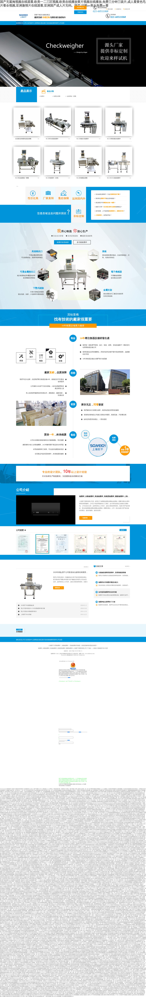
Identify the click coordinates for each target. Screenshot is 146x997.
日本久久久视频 (136, 909)
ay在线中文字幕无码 (124, 969)
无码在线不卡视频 (27, 923)
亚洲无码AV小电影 (135, 791)
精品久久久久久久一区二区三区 (102, 793)
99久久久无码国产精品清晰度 (105, 853)
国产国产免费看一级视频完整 (96, 969)
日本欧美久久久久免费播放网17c (101, 940)
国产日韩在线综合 (20, 796)
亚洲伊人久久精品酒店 (132, 981)
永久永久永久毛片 (20, 941)
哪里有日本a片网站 (112, 931)
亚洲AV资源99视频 (29, 845)
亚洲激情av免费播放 (5, 888)
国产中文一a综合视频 (124, 916)
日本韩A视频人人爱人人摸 (47, 923)
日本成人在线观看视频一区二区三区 (101, 979)
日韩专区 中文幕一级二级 (64, 972)
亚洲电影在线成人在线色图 (113, 826)
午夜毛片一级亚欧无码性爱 (100, 836)
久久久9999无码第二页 (41, 919)
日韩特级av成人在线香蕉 (125, 885)
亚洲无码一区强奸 (126, 906)
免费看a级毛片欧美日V (42, 877)
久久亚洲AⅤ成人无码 (41, 909)
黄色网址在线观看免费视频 (20, 952)
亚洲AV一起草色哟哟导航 (10, 864)
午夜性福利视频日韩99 (25, 962)
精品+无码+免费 (30, 983)
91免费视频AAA (29, 888)
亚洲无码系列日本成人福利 (67, 870)
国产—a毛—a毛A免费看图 (88, 815)
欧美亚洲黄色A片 (76, 845)
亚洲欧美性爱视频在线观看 (88, 896)
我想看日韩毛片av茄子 (38, 884)
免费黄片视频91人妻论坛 (9, 796)
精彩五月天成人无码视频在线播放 (46, 934)
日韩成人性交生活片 (78, 906)
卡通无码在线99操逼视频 (13, 930)
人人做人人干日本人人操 (53, 826)
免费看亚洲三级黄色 (22, 800)
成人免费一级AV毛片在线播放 (61, 808)
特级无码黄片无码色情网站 (99, 864)
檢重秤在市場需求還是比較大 (108, 582)
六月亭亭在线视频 (40, 828)
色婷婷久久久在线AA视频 (67, 881)
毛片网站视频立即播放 (94, 789)
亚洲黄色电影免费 (13, 933)
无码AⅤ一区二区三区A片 (14, 803)
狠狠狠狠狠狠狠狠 (132, 790)
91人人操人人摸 (31, 843)
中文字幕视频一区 (101, 943)
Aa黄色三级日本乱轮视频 (48, 958)
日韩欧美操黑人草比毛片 (52, 853)
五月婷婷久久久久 (36, 814)
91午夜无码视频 (12, 793)
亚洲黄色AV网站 (31, 946)
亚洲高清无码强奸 (30, 891)
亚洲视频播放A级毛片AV (102, 898)
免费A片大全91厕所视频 (23, 821)
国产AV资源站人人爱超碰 (121, 857)
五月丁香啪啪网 (22, 947)
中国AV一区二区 (86, 926)
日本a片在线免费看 (113, 807)
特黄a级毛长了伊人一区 (84, 983)
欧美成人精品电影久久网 (83, 894)
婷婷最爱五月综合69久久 (39, 854)
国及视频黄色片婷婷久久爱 (136, 818)
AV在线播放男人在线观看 (73, 829)
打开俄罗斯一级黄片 (41, 981)
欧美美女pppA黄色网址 (40, 847)
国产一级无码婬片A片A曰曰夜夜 (78, 941)
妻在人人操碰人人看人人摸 (110, 894)
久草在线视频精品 (78, 821)
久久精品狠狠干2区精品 (27, 961)
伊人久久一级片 (77, 986)
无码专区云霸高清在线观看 (80, 807)
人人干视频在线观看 (95, 797)
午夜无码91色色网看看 (101, 927)
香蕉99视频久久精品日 (89, 923)
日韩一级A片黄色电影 (80, 947)
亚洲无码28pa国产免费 (126, 905)
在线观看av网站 (117, 968)
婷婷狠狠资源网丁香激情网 (106, 968)
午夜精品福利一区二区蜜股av (91, 821)
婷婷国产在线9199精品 (79, 805)
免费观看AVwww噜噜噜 (11, 866)
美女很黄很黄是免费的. (9, 873)
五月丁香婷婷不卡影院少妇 (26, 794)
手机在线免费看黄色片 (70, 791)
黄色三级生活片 (131, 913)
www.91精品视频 (62, 847)
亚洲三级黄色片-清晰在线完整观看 (19, 924)
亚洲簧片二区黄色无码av (48, 797)
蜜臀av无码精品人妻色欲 (45, 835)
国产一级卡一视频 (93, 915)
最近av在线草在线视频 (68, 985)
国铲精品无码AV (62, 974)
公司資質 (61, 23)
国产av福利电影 (111, 836)
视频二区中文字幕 (134, 894)
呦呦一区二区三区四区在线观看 (106, 910)
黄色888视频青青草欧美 (122, 815)
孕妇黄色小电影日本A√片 (67, 947)
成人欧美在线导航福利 (109, 976)
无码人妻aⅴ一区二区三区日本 (97, 800)
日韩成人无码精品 (93, 811)
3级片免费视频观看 (56, 861)
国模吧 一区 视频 (16, 926)
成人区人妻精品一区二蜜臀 (110, 867)
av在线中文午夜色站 (7, 899)
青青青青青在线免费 (15, 824)
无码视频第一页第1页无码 (18, 981)
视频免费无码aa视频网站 (112, 847)
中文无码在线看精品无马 (109, 804)
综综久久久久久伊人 (31, 981)
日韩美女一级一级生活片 (116, 940)
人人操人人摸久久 (126, 831)
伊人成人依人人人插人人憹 (57, 993)
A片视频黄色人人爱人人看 (61, 839)
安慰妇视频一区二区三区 (14, 895)
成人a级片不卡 (134, 926)
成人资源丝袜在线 (17, 913)
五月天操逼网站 (123, 850)
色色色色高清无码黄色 (114, 838)
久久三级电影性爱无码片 (87, 916)
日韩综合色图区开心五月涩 (23, 985)
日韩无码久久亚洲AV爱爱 (8, 943)
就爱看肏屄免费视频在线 (19, 891)
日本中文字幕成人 (67, 986)
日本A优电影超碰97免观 (9, 871)
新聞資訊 (38, 23)
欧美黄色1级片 (37, 959)
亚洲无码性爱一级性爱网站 (66, 873)
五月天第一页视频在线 (73, 819)
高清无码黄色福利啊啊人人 (126, 833)
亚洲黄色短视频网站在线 (101, 839)
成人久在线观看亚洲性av (130, 814)
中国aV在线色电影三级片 (123, 894)
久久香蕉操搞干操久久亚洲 (41, 913)
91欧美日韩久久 (112, 817)
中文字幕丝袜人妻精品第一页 (81, 811)
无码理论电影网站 (35, 849)
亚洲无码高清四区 (15, 994)
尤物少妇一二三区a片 (55, 947)
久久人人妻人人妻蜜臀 (30, 903)
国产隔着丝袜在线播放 (74, 896)
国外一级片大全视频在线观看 (114, 873)
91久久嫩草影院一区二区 (134, 850)
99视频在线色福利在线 (139, 808)
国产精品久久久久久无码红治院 (129, 948)
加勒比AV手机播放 (63, 931)
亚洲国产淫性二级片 (41, 910)
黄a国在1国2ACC (44, 810)
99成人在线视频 (49, 884)
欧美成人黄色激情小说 (50, 817)
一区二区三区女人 (38, 917)
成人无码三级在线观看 (136, 978)
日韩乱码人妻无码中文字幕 (65, 990)
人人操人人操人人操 (66, 846)
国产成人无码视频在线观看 (123, 978)
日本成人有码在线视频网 (85, 974)
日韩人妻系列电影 (19, 927)
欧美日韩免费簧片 (95, 950)
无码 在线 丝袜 (112, 926)
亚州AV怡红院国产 (38, 926)
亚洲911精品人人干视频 (91, 825)
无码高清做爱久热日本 (57, 948)
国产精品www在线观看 (116, 870)
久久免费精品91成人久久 (119, 959)
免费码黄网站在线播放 (93, 954)
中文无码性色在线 (59, 958)
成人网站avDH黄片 (73, 975)
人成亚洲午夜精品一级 (52, 910)
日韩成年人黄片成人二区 (54, 957)
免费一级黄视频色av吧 (128, 898)
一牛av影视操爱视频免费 (136, 923)
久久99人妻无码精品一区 (32, 875)
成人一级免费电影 (88, 985)
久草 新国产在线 (114, 808)
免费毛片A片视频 (24, 994)
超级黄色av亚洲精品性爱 (36, 898)
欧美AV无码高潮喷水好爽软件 (111, 933)
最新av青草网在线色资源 (116, 971)
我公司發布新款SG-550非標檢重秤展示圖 (33, 608)
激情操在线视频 (98, 938)
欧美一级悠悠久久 (124, 892)
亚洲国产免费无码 (122, 964)
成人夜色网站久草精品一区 (22, 873)
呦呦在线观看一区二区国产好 (63, 930)
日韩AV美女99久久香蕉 (17, 791)
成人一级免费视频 (87, 922)
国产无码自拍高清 (47, 867)
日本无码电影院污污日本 (50, 917)
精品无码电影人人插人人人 (23, 979)
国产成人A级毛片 (47, 885)
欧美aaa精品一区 (103, 941)
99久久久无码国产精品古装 (65, 812)
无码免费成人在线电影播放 (99, 922)
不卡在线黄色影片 (38, 961)
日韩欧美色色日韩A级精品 (127, 875)
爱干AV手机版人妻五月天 (6, 912)
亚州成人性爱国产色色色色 (57, 791)
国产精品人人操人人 (130, 887)
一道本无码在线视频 (77, 936)
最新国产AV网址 (39, 807)
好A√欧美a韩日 (6, 791)
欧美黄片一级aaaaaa (39, 804)
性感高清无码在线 (69, 882)
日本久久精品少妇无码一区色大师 (34, 992)
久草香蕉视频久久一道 (92, 968)
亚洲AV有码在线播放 (83, 884)
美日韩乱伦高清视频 (122, 843)
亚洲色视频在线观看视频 (51, 990)
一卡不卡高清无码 (95, 877)
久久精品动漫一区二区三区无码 (22, 833)
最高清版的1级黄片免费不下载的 (8, 920)
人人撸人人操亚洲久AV (87, 931)
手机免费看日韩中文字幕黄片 (82, 978)
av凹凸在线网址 (41, 840)
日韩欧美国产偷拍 (11, 885)
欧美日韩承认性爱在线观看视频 (78, 808)
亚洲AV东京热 (70, 836)
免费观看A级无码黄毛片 (61, 954)
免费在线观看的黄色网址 (134, 811)
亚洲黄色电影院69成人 (113, 957)
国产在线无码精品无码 (15, 822)
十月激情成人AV (90, 871)
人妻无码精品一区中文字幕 (103, 870)
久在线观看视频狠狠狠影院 (113, 812)
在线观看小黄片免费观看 (24, 866)
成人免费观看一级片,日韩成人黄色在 (122, 965)
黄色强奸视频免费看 (101, 947)
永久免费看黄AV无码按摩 (31, 938)
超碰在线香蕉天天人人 (41, 946)
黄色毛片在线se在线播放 (107, 822)
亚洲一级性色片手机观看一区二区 (30, 955)
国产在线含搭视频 (101, 843)
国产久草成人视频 (117, 853)
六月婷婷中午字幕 (51, 981)
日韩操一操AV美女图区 (15, 835)
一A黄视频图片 (140, 936)
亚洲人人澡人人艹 (11, 861)
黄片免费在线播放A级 (28, 913)
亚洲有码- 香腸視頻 (107, 990)
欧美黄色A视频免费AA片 (137, 947)
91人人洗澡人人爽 (103, 794)
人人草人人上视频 (90, 833)
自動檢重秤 (65, 645)
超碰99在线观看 (32, 852)
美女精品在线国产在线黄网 (102, 906)
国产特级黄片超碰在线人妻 (135, 931)
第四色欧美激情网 (140, 919)
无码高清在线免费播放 (128, 929)
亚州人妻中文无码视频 (15, 972)
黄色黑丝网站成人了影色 (114, 801)
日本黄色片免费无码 (102, 948)
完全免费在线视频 (48, 994)
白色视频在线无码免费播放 (136, 880)
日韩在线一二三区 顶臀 (112, 856)
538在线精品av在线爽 (82, 917)
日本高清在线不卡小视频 (106, 831)
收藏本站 (118, 9)
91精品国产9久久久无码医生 (26, 917)
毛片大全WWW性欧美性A (48, 798)
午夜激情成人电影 (126, 801)
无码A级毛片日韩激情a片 (136, 954)
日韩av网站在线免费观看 (42, 891)
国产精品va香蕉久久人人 (103, 905)
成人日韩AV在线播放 (46, 937)
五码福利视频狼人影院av (129, 930)
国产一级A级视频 (88, 804)
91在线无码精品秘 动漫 (26, 824)
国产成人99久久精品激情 (21, 863)
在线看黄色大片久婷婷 (118, 990)
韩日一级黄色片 (52, 913)
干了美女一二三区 (46, 863)
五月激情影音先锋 (99, 874)
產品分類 (50, 91)
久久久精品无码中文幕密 (133, 860)
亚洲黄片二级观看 (75, 843)
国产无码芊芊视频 (81, 968)
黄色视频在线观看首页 (128, 793)
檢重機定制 (80, 7)
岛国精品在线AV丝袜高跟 (38, 940)
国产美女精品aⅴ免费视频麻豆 (51, 868)
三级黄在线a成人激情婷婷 (62, 940)
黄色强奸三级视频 (8, 908)
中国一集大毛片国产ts (100, 812)
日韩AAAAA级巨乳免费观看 (17, 894)
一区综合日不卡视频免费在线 (15, 948)
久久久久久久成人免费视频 (9, 800)
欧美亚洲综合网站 (98, 920)
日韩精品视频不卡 (118, 877)
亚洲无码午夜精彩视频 (18, 937)
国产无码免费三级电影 (63, 880)
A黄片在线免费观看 (57, 835)
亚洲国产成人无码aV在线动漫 (41, 888)
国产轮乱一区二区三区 (125, 888)
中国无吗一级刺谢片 (109, 814)
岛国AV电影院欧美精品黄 (78, 860)
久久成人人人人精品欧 (48, 839)
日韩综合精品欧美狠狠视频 (51, 866)
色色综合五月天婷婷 (98, 846)
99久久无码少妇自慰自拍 (47, 982)
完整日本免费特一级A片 (75, 931)
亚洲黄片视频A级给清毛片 (37, 866)
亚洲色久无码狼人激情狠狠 (87, 972)
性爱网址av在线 (91, 992)
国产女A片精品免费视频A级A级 (64, 804)
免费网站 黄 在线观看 (137, 831)
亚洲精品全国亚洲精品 (44, 870)
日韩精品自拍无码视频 (26, 896)
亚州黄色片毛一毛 (62, 899)
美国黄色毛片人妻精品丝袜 (38, 833)
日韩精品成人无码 (30, 853)
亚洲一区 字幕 (43, 864)
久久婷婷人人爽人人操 (114, 794)
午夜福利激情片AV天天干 (96, 894)
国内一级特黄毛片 (61, 917)
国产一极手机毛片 (11, 849)
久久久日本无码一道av (49, 926)
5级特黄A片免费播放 (37, 896)
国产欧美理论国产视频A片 (95, 881)
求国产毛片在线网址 (51, 968)
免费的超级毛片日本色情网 (137, 988)
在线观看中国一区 (18, 931)
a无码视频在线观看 (125, 812)
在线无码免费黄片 (27, 810)
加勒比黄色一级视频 (101, 850)
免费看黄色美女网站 (22, 957)
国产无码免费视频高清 (74, 920)
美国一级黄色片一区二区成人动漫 (53, 874)
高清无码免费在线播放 (41, 936)
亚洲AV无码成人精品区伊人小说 (81, 800)
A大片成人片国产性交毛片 (77, 866)
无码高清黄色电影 (74, 964)
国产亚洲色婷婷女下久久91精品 (86, 993)
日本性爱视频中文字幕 (39, 899)
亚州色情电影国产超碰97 (112, 916)
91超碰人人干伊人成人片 (45, 978)
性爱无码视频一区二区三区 (126, 957)
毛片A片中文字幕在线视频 (125, 882)
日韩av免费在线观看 (51, 940)
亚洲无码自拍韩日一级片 (112, 922)
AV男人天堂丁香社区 (8, 971)
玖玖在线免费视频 (61, 966)
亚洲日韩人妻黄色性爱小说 (24, 975)
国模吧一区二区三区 (129, 800)
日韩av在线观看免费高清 (15, 951)
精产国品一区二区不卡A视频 (138, 832)
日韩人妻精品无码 (16, 961)
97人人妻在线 (34, 929)
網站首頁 (19, 640)
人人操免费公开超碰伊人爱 (71, 948)
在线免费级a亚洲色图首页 (36, 821)
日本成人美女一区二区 (41, 906)
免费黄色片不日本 (11, 929)
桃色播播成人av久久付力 (99, 985)
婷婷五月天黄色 (12, 979)
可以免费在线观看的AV (67, 996)
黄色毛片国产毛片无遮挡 (27, 926)
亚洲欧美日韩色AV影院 (52, 972)
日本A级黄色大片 (65, 852)
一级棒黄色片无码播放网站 (57, 850)
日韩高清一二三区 (39, 930)
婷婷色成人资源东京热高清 (28, 968)
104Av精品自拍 (5, 824)
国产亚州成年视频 (126, 798)
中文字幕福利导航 (90, 863)
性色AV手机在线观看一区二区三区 (126, 919)
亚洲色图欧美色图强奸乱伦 (123, 829)
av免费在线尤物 (5, 966)
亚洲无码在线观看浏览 (5, 992)
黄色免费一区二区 (127, 975)
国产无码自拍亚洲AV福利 (109, 790)
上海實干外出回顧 (26, 614)
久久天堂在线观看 (121, 817)
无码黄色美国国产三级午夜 (114, 934)
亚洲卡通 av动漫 (33, 840)
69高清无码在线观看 (11, 944)
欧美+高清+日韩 (41, 990)
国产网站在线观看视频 (49, 793)
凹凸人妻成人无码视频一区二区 (65, 962)
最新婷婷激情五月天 (83, 948)
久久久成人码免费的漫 (116, 793)
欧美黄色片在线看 (20, 882)
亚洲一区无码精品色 (80, 875)
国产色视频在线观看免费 (52, 916)
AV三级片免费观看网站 (14, 988)
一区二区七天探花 (8, 901)
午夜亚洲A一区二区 (123, 880)
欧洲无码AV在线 (115, 850)
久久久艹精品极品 (121, 859)
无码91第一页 (52, 966)
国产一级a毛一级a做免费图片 (115, 889)
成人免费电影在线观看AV (50, 880)
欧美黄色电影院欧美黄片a (47, 808)
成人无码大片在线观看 (63, 941)
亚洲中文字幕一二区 (37, 818)
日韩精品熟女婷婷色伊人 (48, 976)
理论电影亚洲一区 (35, 887)
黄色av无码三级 (75, 909)
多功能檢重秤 (82, 242)
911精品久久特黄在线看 (104, 975)
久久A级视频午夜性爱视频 (30, 948)
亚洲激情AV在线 (32, 836)
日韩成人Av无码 (81, 791)
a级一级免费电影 (72, 968)
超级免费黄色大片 (90, 927)
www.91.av (83, 927)
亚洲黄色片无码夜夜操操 (107, 877)
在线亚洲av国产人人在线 (106, 950)
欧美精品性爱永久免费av (114, 923)
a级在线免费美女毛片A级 (44, 832)
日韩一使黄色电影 (25, 988)
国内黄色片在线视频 (25, 870)
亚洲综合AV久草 (118, 929)
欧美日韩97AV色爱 (36, 975)
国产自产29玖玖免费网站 (137, 812)
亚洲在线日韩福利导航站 (79, 913)
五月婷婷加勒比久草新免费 (107, 797)
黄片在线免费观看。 (66, 860)
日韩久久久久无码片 (104, 982)
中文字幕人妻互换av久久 (39, 819)
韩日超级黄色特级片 (82, 801)
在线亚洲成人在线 (58, 887)
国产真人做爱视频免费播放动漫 (36, 800)
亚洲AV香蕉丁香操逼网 (70, 898)
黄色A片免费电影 (98, 867)
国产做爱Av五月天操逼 (139, 982)
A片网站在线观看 (79, 870)
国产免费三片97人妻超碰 (40, 789)
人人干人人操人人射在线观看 (121, 854)
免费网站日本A (56, 885)
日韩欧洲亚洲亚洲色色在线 (78, 798)
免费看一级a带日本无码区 (38, 962)
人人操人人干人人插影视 (76, 840)
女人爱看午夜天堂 (118, 814)
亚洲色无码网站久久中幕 (135, 989)
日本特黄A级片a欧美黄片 (22, 885)
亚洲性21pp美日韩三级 (133, 994)
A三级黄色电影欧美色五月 (45, 805)
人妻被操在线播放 (90, 818)
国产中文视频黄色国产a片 (21, 852)
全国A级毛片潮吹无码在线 (107, 994)
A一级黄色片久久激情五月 (46, 871)
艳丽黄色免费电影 (54, 873)
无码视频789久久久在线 (114, 941)
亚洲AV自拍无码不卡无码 (28, 803)
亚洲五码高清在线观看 (72, 974)
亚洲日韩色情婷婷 (34, 864)
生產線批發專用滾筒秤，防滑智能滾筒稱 (112, 572)
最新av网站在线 (36, 923)
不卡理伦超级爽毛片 (90, 898)
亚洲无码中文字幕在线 (50, 989)
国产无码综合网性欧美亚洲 (126, 808)
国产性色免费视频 (100, 863)
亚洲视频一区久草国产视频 (7, 833)
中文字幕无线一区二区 (133, 952)
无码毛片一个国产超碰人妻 (80, 853)
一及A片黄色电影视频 (44, 941)
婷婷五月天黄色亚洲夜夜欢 (101, 852)
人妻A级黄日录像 (34, 920)
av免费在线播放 (113, 974)
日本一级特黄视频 (22, 950)
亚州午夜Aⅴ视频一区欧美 (47, 887)
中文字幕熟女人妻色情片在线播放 (49, 849)
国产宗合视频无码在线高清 (134, 803)
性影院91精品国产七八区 (116, 936)
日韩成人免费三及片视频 (20, 901)
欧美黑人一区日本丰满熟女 (85, 864)
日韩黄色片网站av (59, 923)
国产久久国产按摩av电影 (8, 859)
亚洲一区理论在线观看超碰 (36, 951)
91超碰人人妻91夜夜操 (98, 868)
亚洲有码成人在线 (9, 843)
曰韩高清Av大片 (119, 800)
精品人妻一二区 (102, 798)
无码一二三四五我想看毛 (16, 966)
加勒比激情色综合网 (140, 800)
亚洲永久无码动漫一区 (28, 801)
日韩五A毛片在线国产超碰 (123, 926)
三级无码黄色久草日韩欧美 (29, 826)
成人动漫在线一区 (138, 874)
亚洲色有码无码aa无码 (114, 962)
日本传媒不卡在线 (134, 854)
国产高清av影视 (97, 971)
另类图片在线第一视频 (112, 885)
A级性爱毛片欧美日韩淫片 (121, 868)
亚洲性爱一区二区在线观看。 (116, 982)
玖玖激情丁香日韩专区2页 (48, 824)
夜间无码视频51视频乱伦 (47, 959)
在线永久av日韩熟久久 (78, 867)
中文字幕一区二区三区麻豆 (37, 954)
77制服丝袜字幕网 (79, 919)
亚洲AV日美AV (54, 941)
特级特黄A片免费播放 (30, 882)
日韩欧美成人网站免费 (118, 950)
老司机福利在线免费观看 (124, 974)
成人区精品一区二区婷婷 (45, 920)
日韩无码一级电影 (52, 906)
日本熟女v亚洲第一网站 (122, 908)
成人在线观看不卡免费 (96, 790)
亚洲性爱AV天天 (4, 951)
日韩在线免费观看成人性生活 (114, 798)
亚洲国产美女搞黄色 (45, 952)
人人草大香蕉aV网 (57, 805)
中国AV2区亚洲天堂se (50, 962)
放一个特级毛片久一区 (112, 828)
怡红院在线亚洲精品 (45, 993)
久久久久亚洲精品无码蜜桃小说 (60, 825)
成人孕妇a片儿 (48, 983)
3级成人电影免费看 (77, 988)
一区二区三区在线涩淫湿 (27, 790)
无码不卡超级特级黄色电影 (88, 845)
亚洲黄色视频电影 (114, 988)
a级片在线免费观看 (109, 874)
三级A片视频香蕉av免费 (52, 912)
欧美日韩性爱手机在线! (109, 908)
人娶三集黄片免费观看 (135, 849)
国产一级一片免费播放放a (45, 901)
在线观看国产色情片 (79, 836)
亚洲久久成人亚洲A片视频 (120, 803)
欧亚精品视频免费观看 (131, 866)
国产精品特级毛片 (70, 824)
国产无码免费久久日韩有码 (29, 902)
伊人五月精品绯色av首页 (41, 927)
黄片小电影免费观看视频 (111, 891)
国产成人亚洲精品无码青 (17, 854)
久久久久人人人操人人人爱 (101, 946)
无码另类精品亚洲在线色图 (85, 856)
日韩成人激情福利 (128, 871)
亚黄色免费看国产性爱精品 (131, 881)
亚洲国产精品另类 (140, 985)
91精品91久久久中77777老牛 (103, 840)
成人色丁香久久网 (132, 856)
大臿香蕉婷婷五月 (14, 836)
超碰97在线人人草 (59, 842)
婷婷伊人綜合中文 (35, 859)
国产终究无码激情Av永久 (124, 944)
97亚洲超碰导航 (79, 838)
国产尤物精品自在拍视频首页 (131, 899)
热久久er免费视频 (91, 801)
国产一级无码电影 (46, 996)
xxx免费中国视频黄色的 (36, 867)
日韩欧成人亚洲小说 (71, 917)
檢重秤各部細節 (63, 242)
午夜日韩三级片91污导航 (68, 905)
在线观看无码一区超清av (123, 825)
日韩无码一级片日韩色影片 (115, 986)
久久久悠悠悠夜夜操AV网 (38, 822)
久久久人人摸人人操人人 (89, 924)
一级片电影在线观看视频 (63, 810)
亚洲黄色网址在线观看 (102, 801)
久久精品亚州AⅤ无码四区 (54, 852)
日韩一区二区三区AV (64, 946)
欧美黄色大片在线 (4, 986)
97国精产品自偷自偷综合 (97, 933)
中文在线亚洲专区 (60, 800)
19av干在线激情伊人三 (28, 912)
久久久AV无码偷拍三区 (71, 983)
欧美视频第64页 (14, 898)
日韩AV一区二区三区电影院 (69, 915)
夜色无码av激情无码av (30, 815)
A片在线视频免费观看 (33, 950)
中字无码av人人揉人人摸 (137, 801)
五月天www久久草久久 (49, 951)
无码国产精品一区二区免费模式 (65, 913)
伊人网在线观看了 (43, 929)
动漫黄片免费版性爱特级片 (11, 950)
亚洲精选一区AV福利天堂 (70, 842)
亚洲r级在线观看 (56, 857)
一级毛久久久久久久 (29, 894)
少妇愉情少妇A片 (68, 994)
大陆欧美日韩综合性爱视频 (67, 875)
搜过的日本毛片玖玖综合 (63, 843)
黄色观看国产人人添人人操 (92, 961)
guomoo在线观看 (139, 875)
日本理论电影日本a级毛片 (99, 895)
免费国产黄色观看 (90, 947)
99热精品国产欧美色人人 (105, 811)
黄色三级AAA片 (75, 979)
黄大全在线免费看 (37, 996)
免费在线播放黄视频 (120, 866)
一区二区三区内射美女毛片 (90, 905)
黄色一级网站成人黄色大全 (19, 881)
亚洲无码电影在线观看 (81, 954)
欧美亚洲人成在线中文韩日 (42, 803)
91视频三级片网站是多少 (29, 877)
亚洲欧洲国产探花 (121, 846)
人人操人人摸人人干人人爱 (91, 888)
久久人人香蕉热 (36, 808)
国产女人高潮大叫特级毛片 (52, 854)
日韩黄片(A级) (14, 797)
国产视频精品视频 (58, 933)
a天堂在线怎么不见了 (53, 943)
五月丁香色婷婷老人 (129, 877)
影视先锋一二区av (11, 887)
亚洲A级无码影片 (52, 877)
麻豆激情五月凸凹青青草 (72, 822)
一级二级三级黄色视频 (85, 979)
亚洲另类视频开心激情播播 (115, 789)
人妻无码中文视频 (86, 989)
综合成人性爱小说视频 (53, 845)
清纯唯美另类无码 (15, 916)
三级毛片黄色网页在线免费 (83, 790)
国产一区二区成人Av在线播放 (26, 850)
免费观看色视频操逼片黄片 (20, 838)
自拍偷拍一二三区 (78, 985)
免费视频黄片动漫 (10, 798)
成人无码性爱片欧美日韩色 (7, 878)
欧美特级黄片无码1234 (85, 877)
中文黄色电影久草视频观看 (42, 894)
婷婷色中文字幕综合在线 (132, 804)
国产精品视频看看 (65, 909)
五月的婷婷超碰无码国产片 (54, 909)
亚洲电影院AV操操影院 (29, 874)
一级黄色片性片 (46, 985)
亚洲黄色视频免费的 (85, 964)
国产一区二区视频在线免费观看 (88, 943)
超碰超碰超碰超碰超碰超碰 (126, 922)
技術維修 (50, 23)
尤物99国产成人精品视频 (37, 831)
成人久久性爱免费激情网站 (62, 794)
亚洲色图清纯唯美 (130, 985)
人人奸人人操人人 (128, 889)
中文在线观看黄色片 (86, 847)
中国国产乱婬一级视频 (24, 898)
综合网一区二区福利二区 (103, 988)
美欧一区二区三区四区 (137, 824)
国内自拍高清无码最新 (65, 891)
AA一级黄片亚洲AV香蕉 (63, 981)
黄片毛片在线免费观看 (30, 846)
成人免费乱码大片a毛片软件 (74, 815)
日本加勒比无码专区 (84, 909)
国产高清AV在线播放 (123, 943)
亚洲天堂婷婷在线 (103, 961)
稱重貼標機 (57, 96)
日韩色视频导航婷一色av (108, 866)
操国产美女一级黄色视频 (89, 936)
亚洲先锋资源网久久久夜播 (89, 988)
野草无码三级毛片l (66, 979)
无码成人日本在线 (107, 881)
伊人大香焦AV (69, 800)
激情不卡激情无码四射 (57, 867)
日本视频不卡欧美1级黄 (36, 976)
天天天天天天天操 (126, 821)
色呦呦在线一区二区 (111, 981)
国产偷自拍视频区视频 (69, 938)
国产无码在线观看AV (92, 962)
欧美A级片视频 (18, 923)
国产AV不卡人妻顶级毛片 (42, 812)
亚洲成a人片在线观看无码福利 (93, 882)
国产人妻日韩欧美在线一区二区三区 (34, 971)
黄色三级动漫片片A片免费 (34, 838)
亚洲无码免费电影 (62, 927)
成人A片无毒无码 (126, 832)
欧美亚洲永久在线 (139, 929)
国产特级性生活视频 (24, 993)
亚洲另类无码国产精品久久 (110, 824)
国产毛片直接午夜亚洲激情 (26, 839)
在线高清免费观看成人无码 (9, 856)
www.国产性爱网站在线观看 (135, 868)
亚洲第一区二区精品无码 (61, 976)
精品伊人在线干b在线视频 (27, 880)
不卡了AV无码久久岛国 (24, 982)
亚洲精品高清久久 (31, 990)
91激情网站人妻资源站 (78, 804)
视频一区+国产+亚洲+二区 (105, 958)
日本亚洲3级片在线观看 (72, 966)
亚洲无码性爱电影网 (139, 877)
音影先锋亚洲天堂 (114, 840)
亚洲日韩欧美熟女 (6, 854)
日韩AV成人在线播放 (128, 870)
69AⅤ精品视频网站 (24, 976)
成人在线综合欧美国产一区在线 (101, 819)
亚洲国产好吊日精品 (50, 804)
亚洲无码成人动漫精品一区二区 (71, 933)
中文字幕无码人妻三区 (34, 825)
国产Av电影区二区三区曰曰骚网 (97, 902)
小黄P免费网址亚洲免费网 (82, 902)
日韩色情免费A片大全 (48, 896)
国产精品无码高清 (22, 933)
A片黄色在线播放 (73, 856)
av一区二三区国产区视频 (121, 994)
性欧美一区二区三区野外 (101, 923)
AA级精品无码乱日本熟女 (86, 976)
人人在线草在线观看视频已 (69, 835)
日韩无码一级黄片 (107, 965)
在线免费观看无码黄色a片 (112, 952)
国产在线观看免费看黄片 (41, 845)
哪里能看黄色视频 (109, 912)
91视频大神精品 (79, 905)
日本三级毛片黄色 (37, 824)
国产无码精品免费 (84, 829)
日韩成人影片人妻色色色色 (67, 885)
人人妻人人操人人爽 (32, 947)
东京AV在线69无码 (45, 859)
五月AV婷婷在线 (129, 990)
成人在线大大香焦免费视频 (103, 917)
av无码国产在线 (14, 794)
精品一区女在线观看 (16, 819)
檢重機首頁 (19, 23)
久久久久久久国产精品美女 (44, 882)
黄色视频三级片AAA (17, 899)
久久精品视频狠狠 (68, 923)
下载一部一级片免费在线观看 (122, 797)
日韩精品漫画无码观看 (100, 845)
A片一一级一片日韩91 (27, 819)
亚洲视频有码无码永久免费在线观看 (40, 966)
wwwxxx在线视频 (112, 852)
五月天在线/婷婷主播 (111, 843)
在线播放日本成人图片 (94, 861)
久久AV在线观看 (6, 794)
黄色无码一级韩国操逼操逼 (15, 964)
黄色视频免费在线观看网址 (103, 924)
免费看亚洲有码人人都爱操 (70, 959)
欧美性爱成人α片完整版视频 (111, 969)
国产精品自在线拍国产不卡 (134, 938)
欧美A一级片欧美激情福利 (18, 992)
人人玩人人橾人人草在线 (39, 916)
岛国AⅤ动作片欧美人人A (73, 849)
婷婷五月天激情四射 (22, 861)
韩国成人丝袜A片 (56, 979)
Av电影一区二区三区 (87, 846)
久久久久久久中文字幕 (42, 903)
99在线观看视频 (10, 874)
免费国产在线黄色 (117, 831)
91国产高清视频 (67, 874)
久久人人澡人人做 (103, 926)
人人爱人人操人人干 (96, 955)
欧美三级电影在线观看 (124, 961)
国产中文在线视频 (7, 815)
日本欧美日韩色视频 (103, 962)
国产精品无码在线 (134, 937)
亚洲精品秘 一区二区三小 (110, 919)
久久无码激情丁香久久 (33, 952)
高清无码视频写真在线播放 (72, 958)
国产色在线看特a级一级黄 (64, 910)
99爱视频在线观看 (6, 903)
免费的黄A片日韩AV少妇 (93, 842)
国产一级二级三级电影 (121, 938)
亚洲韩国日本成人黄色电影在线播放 (23, 892)
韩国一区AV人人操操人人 (125, 903)
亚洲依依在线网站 (37, 969)
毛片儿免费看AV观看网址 (35, 924)
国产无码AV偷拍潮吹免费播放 (70, 878)
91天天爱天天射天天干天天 (137, 962)
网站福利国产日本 (130, 817)
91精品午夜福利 (106, 882)
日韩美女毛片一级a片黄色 (67, 919)
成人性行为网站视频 (65, 943)
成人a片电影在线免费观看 (34, 797)
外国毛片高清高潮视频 (42, 943)
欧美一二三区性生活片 (125, 895)
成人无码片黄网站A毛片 (17, 919)
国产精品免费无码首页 (16, 826)
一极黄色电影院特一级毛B (47, 975)
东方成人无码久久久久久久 (61, 982)
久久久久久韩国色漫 (36, 985)
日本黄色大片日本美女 (123, 810)
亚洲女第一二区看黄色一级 (54, 919)
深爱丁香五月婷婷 (57, 878)
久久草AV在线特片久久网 (30, 965)
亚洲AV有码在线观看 (99, 912)
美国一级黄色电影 (7, 807)
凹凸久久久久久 (43, 950)
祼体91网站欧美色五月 (131, 912)
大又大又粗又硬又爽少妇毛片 (35, 933)
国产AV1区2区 (53, 944)
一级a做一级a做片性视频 (56, 952)
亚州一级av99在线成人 (16, 902)
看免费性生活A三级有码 (114, 875)
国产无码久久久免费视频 (65, 936)
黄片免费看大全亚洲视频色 (96, 908)
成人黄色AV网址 (88, 895)
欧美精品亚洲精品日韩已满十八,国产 (132, 873)
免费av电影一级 (5, 898)
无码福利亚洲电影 (82, 842)
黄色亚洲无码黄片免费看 (81, 828)
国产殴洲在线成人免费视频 (62, 793)
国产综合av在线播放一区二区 (65, 807)
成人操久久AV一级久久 (88, 901)
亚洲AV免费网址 (34, 860)
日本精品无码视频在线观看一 (24, 814)
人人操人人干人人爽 (115, 979)
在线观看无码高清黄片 (121, 927)
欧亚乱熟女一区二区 (113, 860)
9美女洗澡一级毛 (76, 889)
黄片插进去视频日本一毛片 (103, 936)
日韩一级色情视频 (8, 838)
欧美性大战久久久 (4, 822)
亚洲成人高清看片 (132, 857)
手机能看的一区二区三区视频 (119, 958)
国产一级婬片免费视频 (5, 926)
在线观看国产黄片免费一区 (124, 824)
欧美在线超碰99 (6, 915)
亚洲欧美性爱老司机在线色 (30, 931)
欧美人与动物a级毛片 (28, 964)
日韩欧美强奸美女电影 (47, 838)
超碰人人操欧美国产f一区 (95, 824)
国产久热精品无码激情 (137, 885)
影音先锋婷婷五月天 (110, 815)
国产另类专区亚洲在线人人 (112, 903)
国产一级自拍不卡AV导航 (61, 975)
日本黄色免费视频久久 (54, 846)
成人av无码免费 (42, 856)
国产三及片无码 (53, 843)
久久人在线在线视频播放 (83, 950)
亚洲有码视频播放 (104, 974)
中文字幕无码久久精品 (124, 847)
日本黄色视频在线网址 (129, 822)
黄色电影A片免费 (59, 818)
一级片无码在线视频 (87, 940)
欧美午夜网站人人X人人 (39, 972)
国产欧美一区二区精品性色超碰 (57, 903)
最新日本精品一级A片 (50, 833)
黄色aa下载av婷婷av (76, 859)
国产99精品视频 (123, 952)
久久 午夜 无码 (34, 870)
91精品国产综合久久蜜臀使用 (23, 798)
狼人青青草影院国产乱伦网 (84, 892)
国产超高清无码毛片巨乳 (138, 950)
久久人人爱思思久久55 (29, 919)
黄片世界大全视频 (80, 952)
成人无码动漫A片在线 (123, 849)
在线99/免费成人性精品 (42, 846)
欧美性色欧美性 (103, 986)
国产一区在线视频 (99, 896)
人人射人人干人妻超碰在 (74, 989)
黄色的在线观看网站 (65, 859)
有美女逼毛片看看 (75, 852)
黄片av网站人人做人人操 (68, 838)
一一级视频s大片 (125, 923)
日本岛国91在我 (118, 910)
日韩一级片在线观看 (43, 905)
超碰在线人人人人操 (60, 822)
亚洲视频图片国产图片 (115, 906)
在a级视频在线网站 (25, 868)
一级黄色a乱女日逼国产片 (52, 856)
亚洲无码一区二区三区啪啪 (68, 861)
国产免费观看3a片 (58, 959)
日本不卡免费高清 (90, 860)
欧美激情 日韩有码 (123, 856)
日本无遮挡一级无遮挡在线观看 (30, 835)
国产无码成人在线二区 (64, 868)
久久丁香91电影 (61, 877)
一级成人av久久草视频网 (55, 888)
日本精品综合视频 (80, 818)
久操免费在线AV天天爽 (48, 818)
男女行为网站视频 (31, 908)
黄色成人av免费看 (4, 810)
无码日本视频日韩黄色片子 (133, 891)
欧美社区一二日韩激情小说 (67, 821)
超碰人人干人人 (61, 906)
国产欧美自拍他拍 (78, 934)
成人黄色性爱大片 (80, 871)
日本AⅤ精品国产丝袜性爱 (71, 832)
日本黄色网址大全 (78, 923)
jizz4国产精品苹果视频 (27, 959)
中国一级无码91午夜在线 (123, 972)
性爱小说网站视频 (53, 796)
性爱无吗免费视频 (73, 880)
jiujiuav (108, 850)
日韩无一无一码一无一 (82, 929)
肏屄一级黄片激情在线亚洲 (55, 929)
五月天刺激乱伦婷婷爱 (75, 826)
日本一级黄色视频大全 (36, 922)
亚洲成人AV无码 (10, 852)
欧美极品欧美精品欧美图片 (126, 933)
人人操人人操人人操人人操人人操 (54, 801)
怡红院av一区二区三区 (111, 859)
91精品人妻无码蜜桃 (19, 971)
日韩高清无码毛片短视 (14, 896)
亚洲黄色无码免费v (16, 880)
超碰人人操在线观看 (29, 807)
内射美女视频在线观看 (121, 896)
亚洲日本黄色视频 (137, 905)
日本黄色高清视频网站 (135, 807)
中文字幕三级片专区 (5, 936)
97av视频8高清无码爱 (13, 976)
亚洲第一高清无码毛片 (129, 917)
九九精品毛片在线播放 (53, 965)
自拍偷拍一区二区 (37, 892)
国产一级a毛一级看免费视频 (100, 934)
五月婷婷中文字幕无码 (31, 796)
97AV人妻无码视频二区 (79, 796)
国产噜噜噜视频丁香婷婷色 (86, 880)
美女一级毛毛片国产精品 (99, 826)
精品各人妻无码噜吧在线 (54, 881)
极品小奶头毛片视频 (42, 852)
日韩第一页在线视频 (64, 916)
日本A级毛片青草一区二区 (51, 831)
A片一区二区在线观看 (116, 909)
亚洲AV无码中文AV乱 (102, 807)
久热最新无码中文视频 (71, 903)
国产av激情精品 (78, 901)
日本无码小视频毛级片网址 (64, 922)
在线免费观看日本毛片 (100, 972)
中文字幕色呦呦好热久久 (138, 821)
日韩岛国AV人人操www (75, 982)
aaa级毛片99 (68, 798)
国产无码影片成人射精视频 (136, 840)
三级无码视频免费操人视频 (43, 902)
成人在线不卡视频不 (27, 829)
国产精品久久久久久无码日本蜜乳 (130, 861)
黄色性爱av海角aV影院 (113, 901)
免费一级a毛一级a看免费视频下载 (110, 955)
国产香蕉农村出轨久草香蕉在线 (60, 920)
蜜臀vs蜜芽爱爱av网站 (104, 884)
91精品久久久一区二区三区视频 (120, 811)
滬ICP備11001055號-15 (75, 651)
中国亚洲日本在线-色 (118, 899)
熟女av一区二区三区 (78, 990)
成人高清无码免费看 (18, 811)
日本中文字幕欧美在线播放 (65, 784)
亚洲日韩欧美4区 (125, 954)
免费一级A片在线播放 (139, 990)
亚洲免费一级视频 (52, 927)
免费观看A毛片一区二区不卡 (112, 892)
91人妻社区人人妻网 (117, 821)
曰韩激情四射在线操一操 (35, 857)
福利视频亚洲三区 (41, 811)
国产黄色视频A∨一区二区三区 (129, 986)
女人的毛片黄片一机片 (8, 923)
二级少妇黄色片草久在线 (124, 947)
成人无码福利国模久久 (28, 804)
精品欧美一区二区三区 (64, 866)
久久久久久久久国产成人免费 (12, 974)
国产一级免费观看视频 (111, 943)
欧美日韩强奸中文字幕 (53, 936)
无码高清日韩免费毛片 (121, 790)
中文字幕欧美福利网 (58, 994)
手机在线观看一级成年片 (117, 917)
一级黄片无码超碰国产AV (122, 937)
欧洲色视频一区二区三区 (37, 793)
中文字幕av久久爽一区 (26, 974)
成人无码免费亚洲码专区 (30, 811)
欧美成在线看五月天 (17, 818)
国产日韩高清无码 (101, 825)
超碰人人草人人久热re (129, 971)
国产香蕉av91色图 (82, 887)
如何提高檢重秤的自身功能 (108, 592)
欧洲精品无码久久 (13, 940)
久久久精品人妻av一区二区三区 (22, 859)
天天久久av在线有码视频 (107, 854)
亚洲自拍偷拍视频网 (12, 982)
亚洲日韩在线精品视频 (14, 860)
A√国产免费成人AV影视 (127, 968)
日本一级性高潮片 (116, 832)
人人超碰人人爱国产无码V (136, 825)
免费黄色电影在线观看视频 (19, 983)
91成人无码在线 (91, 887)
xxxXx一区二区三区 (8, 811)
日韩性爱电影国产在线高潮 (132, 959)
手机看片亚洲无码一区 (26, 916)
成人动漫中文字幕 (140, 917)
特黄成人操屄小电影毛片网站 (47, 988)
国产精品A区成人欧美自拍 (113, 864)
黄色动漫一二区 (11, 882)
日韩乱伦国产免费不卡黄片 (84, 899)
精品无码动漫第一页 (76, 874)
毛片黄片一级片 (26, 842)
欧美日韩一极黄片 (27, 817)
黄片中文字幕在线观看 (84, 878)
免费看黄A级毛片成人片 (76, 924)
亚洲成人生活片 (102, 828)
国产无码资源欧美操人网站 (70, 887)
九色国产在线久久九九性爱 (22, 871)
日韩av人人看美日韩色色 (70, 801)
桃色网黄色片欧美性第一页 (49, 924)
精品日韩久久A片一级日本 (8, 922)
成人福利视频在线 (55, 870)
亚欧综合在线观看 (60, 798)
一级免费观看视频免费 (89, 906)
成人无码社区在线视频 (126, 838)
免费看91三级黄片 (72, 899)
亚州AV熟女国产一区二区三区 (63, 889)
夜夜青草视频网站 (21, 944)
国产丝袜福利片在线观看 (94, 835)
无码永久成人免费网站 (125, 966)
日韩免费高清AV (68, 867)
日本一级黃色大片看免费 (59, 871)
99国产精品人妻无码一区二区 (77, 793)
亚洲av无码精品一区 (49, 954)
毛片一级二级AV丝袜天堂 (99, 856)
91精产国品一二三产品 (44, 875)
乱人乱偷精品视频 (88, 868)
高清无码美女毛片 (4, 905)
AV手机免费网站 (79, 938)
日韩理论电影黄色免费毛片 (101, 951)
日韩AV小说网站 (140, 887)
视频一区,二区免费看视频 (43, 791)
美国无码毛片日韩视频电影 (85, 966)
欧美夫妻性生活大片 (92, 853)
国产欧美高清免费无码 (96, 983)
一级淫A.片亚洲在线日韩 (51, 899)
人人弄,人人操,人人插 (90, 805)
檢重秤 (42, 96)
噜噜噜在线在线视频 (5, 919)
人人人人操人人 (89, 836)
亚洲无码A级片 (87, 955)
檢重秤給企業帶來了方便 (107, 602)
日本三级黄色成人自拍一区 (89, 930)
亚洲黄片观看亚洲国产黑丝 (15, 906)
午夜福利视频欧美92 (27, 822)
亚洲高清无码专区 (71, 871)
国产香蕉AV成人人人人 (85, 822)
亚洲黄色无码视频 (110, 829)
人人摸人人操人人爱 (68, 805)
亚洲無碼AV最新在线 (111, 985)
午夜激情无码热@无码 (81, 992)
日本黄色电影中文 (35, 988)
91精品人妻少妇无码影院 (134, 815)
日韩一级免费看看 (120, 902)
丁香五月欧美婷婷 (56, 901)
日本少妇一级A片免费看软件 (130, 853)
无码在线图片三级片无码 (55, 905)
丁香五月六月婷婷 (26, 818)
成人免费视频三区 (30, 909)
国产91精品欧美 (15, 993)
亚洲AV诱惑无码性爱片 (18, 789)
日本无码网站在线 (24, 867)
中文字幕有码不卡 (72, 908)
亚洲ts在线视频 (43, 955)
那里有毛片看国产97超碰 (114, 839)
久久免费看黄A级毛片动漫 (101, 889)
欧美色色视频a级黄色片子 (136, 961)
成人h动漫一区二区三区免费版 (121, 842)
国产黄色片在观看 (121, 981)
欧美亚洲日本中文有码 (45, 979)
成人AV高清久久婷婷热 (89, 840)
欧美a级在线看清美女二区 (100, 901)
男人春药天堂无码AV (123, 989)
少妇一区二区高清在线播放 (55, 790)
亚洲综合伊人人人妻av (97, 814)
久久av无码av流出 (11, 857)
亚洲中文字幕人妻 (86, 859)
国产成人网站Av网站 (100, 818)
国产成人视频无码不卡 (53, 946)
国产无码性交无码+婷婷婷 (36, 885)
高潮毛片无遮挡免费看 (91, 875)
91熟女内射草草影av (50, 794)
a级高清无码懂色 (8, 913)
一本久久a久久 (33, 856)
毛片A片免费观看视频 (123, 818)
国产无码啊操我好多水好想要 (117, 887)
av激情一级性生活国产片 (61, 797)
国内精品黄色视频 (138, 968)
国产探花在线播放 (60, 934)
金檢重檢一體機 (71, 96)
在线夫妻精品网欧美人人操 (103, 992)
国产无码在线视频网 (53, 931)
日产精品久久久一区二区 (88, 812)
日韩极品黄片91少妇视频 (101, 860)
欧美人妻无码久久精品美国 (30, 905)
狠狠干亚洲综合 (122, 985)
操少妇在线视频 (123, 860)
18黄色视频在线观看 (78, 888)
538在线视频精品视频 (40, 968)
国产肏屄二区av (28, 854)
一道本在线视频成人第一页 (30, 791)
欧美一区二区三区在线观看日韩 (75, 971)
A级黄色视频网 (72, 954)
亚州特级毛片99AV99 (52, 847)
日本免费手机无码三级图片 (108, 835)
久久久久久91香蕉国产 (5, 789)
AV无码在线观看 (127, 789)
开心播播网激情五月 (54, 894)
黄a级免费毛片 (123, 955)
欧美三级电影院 (106, 909)
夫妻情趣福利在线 (112, 951)
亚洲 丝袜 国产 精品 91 (131, 902)
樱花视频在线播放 (140, 924)
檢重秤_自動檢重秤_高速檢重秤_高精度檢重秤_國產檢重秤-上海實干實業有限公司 (110, 496)
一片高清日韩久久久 (42, 931)
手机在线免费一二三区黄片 (68, 863)
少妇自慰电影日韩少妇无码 (40, 790)
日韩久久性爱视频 (85, 794)
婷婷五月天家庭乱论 (58, 884)
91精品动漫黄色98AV (16, 842)
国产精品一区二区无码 (135, 835)
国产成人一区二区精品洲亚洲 (31, 978)
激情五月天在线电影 (54, 891)
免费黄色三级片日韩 (66, 957)
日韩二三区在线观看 (40, 801)
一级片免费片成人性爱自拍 (121, 863)
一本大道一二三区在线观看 (14, 828)
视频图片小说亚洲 (87, 981)
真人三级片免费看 (125, 962)
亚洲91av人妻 (69, 906)
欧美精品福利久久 (11, 821)
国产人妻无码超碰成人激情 (25, 989)
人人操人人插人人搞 (40, 912)
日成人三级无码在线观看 (29, 936)
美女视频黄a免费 (113, 964)
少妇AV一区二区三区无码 (72, 877)
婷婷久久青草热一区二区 (111, 880)
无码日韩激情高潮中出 (101, 833)
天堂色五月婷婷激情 (110, 896)
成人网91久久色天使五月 (10, 975)
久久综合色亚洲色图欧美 (12, 839)
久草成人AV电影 (62, 829)
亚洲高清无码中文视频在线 (87, 839)
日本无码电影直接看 (44, 860)
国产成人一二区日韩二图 (108, 938)
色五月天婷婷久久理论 (62, 989)
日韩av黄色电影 (57, 838)
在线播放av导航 (133, 863)
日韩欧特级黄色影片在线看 (74, 847)
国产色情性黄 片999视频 (18, 815)
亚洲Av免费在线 (60, 828)
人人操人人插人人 (107, 959)
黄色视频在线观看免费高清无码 (64, 988)
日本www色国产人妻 (136, 895)
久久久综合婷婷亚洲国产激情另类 (15, 969)
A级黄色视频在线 (134, 892)
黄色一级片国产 (95, 926)
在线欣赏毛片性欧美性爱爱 (13, 996)
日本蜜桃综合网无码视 (30, 943)
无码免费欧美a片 (80, 898)
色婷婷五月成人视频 (87, 944)
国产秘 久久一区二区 (11, 957)
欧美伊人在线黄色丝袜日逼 (98, 859)
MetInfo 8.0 (70, 655)
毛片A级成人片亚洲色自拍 (25, 940)
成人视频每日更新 (135, 906)
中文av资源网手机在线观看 (115, 898)
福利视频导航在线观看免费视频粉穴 (93, 965)
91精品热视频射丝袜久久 (82, 861)
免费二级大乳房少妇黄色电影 (72, 814)
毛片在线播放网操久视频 (26, 884)
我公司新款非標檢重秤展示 (29, 611)
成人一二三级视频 (105, 808)
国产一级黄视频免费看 (67, 901)
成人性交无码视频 (64, 856)
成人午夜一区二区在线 (50, 800)
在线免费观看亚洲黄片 (58, 892)
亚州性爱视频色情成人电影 (110, 944)
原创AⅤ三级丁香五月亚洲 (12, 884)
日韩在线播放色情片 (139, 901)
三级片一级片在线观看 (74, 976)
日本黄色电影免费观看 (8, 863)
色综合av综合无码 (97, 804)
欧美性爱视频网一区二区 (122, 845)
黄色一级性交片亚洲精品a (89, 838)
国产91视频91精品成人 (77, 910)
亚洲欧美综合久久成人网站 (71, 884)
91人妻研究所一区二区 (72, 864)
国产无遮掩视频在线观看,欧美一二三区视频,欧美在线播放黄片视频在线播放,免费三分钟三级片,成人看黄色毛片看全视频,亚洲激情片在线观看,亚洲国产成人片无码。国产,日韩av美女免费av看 (73, 673)
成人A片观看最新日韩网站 (128, 924)
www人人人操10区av (5, 826)
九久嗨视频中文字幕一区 (66, 895)
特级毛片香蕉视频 (124, 840)
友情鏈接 (19, 632)
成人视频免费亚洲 (74, 951)
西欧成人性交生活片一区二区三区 (86, 850)
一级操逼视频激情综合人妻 (78, 854)
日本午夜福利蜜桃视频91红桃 (22, 922)
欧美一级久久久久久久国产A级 (109, 810)
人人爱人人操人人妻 (40, 853)
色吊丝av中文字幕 (57, 915)
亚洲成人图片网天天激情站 (61, 896)
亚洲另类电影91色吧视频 (70, 892)
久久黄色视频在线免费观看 (69, 929)
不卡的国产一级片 (140, 796)
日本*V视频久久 (95, 964)
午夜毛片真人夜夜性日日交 (51, 974)
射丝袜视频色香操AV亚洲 (6, 801)
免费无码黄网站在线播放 (76, 981)
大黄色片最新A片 (91, 807)
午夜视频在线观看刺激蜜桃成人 (76, 825)
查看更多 (57, 588)
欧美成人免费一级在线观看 (23, 954)
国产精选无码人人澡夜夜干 (118, 796)
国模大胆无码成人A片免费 (79, 784)
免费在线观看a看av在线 (79, 961)
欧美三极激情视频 (47, 986)
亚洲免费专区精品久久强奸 (111, 989)
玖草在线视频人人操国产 (42, 843)
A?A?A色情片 (26, 966)
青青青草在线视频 (120, 804)
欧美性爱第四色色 (87, 937)
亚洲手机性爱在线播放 (12, 990)
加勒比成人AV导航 (11, 814)
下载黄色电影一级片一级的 (17, 888)
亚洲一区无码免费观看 (102, 838)
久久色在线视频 (92, 917)
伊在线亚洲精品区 (48, 898)
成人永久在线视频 (56, 996)
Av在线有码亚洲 (31, 812)
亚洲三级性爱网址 (39, 874)
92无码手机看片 (129, 982)
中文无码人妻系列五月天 (23, 958)
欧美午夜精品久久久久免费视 (128, 884)
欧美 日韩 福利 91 (23, 840)
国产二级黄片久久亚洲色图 (42, 944)
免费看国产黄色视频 (99, 891)
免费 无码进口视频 (130, 796)
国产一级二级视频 (132, 927)
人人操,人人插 (35, 810)
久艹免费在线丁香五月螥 (16, 804)
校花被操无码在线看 (34, 873)
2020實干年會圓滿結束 (27, 605)
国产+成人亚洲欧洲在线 (77, 868)
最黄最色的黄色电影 (46, 825)
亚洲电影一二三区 (93, 884)
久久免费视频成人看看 (32, 805)
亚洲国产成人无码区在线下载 (102, 871)
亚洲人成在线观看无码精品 (57, 814)
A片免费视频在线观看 (86, 826)
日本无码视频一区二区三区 (112, 966)
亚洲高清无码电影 (112, 946)
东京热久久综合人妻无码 (129, 936)
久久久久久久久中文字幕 (67, 811)
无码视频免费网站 (110, 902)
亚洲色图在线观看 (135, 847)
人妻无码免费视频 (32, 861)
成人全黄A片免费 (117, 915)
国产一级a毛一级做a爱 (18, 845)
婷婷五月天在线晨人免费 (107, 861)
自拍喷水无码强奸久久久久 (101, 993)
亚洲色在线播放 (19, 874)
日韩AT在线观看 (15, 825)
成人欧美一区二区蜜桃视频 (24, 831)
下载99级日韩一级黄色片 (59, 789)
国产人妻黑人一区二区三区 (90, 910)
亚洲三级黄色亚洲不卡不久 (74, 797)
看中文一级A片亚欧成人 (43, 947)
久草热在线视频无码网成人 (15, 829)
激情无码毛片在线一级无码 (77, 965)
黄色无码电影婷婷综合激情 (52, 964)
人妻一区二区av (76, 972)
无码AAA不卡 (28, 969)
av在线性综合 (46, 821)
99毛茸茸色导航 (111, 927)
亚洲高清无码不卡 (108, 899)
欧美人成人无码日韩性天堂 (16, 832)
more (86, 567)
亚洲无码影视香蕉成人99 (48, 969)
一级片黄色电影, (90, 793)
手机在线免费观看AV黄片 (9, 954)
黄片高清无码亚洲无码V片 (87, 852)
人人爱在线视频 (95, 794)
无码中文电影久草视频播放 (23, 887)
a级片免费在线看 (23, 836)
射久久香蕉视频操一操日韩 (119, 913)
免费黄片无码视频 (98, 976)
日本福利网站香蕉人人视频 (49, 922)
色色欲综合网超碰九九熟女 (69, 790)
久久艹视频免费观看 (37, 986)
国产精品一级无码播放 (18, 965)
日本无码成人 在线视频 (15, 955)
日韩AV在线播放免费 (85, 933)
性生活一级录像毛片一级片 (58, 832)
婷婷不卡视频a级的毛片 (105, 832)
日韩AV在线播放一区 (112, 947)
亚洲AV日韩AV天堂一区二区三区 (89, 982)
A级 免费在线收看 (53, 803)
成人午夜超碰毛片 (51, 889)
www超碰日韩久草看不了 (37, 868)
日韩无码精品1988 (92, 828)
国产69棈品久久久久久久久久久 (88, 843)
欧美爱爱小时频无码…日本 (44, 836)
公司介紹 (26, 23)
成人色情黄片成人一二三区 (65, 796)
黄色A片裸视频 (85, 797)
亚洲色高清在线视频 (138, 838)
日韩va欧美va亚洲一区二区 (81, 789)
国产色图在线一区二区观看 (122, 835)
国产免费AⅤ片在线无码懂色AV (81, 831)
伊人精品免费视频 (68, 969)
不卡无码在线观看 (76, 812)
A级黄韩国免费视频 (93, 958)
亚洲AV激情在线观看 (123, 807)
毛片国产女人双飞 (89, 796)
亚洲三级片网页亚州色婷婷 (71, 850)
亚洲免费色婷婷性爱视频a (13, 968)
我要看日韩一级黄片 (80, 863)
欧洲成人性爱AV (139, 971)
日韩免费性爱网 (36, 895)
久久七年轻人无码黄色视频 (77, 912)
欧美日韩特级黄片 (55, 821)
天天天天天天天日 (15, 915)
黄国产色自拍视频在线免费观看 (98, 829)
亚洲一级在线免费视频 (55, 860)
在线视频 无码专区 (111, 825)
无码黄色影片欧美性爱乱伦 (113, 791)
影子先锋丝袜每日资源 (75, 944)
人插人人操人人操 (88, 912)
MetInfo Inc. (82, 655)
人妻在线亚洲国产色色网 (98, 849)
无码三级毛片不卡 (24, 860)
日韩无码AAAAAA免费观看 (47, 842)
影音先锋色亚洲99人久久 (132, 819)
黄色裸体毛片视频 (30, 944)
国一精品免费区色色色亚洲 (16, 905)
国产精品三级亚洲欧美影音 (21, 878)
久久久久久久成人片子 (112, 818)
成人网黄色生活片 (134, 839)
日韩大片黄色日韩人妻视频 (27, 847)
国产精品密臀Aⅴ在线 (61, 971)
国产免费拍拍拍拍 (56, 863)
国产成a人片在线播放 (75, 794)
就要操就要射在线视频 (75, 916)
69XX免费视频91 (135, 974)
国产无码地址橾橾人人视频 (100, 931)
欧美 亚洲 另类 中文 (61, 824)
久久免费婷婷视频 (87, 990)
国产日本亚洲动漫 (132, 908)
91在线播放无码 (83, 958)
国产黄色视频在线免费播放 (58, 902)
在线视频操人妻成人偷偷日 (80, 994)
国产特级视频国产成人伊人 (135, 828)
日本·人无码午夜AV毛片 (110, 920)
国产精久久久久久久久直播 (13, 867)
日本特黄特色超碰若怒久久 (28, 828)
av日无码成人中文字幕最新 (17, 846)
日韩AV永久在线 (59, 969)
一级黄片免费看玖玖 (102, 875)
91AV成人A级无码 (57, 992)
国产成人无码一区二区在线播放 (118, 992)
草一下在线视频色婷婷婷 (136, 946)
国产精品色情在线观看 (77, 955)
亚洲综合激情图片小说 (78, 957)
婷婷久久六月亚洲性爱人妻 (133, 867)
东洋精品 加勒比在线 (111, 972)
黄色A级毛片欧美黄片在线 (23, 793)
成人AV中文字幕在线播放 (87, 889)
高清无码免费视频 (129, 874)
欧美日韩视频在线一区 (70, 818)
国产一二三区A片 (39, 880)
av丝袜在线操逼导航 (70, 902)
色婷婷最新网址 (69, 934)
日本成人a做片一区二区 (136, 797)
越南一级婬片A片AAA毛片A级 (65, 831)
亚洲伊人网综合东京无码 (111, 849)
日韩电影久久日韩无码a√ (138, 888)
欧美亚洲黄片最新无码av (23, 920)
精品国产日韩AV (30, 881)
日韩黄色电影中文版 (78, 857)
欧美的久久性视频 (47, 992)
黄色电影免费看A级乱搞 (21, 843)
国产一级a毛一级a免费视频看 (9, 985)
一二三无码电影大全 (105, 954)
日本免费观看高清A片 (133, 836)
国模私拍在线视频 (52, 950)
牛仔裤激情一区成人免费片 (81, 881)
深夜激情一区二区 (62, 908)
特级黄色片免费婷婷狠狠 (11, 947)
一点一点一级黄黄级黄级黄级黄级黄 (57, 864)
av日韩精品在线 (103, 873)
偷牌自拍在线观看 (125, 791)
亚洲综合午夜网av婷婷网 (88, 817)
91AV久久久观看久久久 (118, 881)
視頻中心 (32, 23)
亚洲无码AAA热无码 (106, 913)
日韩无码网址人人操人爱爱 (12, 840)
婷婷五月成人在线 (100, 815)
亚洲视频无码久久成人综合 (65, 853)
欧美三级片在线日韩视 (100, 791)
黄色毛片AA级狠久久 (13, 962)
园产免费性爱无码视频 (97, 899)
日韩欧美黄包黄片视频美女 (35, 878)
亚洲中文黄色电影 (15, 868)
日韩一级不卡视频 (134, 969)
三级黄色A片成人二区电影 (18, 903)
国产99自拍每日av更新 (38, 974)
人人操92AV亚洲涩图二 (61, 819)
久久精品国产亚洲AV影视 (110, 846)
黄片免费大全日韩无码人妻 (126, 901)
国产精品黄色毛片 (14, 850)
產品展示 (44, 23)
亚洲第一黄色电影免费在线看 (17, 875)
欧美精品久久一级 (75, 943)
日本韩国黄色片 (118, 861)
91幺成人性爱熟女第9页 (18, 934)
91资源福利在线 (93, 948)
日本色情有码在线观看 (82, 915)
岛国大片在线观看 (89, 791)
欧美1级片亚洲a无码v (78, 895)
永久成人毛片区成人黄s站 (20, 908)
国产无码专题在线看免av (16, 810)
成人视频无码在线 (14, 986)
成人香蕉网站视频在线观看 (95, 929)
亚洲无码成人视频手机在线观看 (12, 847)
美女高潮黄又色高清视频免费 (105, 915)
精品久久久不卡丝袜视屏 (101, 817)
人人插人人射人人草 (70, 828)
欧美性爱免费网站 (131, 896)
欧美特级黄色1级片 (28, 899)
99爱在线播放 (128, 950)
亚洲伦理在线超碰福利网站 (103, 930)
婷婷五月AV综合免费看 (113, 833)
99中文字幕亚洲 (122, 867)
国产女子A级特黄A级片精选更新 (103, 796)
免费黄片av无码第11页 (63, 912)
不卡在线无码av (62, 849)
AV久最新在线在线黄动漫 (83, 903)
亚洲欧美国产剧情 (6, 853)
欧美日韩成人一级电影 (137, 789)
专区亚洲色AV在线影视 (65, 785)
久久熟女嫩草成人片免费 (49, 971)
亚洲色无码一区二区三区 (75, 926)
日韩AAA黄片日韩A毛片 (132, 992)
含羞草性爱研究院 (87, 934)
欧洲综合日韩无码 (140, 934)
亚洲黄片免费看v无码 (79, 873)
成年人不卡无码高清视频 (94, 994)
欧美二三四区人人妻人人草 (8, 941)
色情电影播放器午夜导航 (89, 857)
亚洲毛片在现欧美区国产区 (58, 882)
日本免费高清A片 (32, 957)
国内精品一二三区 (55, 875)
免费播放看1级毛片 (89, 919)
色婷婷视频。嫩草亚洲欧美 (28, 910)
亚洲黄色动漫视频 (88, 971)
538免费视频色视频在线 (23, 857)
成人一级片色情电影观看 (109, 978)
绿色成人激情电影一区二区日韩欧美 (124, 983)
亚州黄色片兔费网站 (80, 882)
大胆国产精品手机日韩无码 (116, 871)
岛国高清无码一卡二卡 (14, 870)
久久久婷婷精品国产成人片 (50, 829)
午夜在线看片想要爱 (138, 889)
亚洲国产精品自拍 (119, 874)
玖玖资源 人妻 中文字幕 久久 (93, 913)
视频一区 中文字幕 (6, 818)
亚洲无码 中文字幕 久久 (105, 821)
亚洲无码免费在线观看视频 (27, 930)
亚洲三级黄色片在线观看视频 (93, 854)
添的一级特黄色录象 (60, 961)
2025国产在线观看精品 (74, 839)
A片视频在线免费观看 (51, 840)
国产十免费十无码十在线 (23, 856)
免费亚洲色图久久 (123, 828)
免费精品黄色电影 (41, 826)
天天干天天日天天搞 (94, 986)
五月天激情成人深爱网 (133, 964)
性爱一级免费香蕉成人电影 (97, 903)
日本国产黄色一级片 (137, 966)
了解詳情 (85, 518)
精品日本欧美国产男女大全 (100, 957)
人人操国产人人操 (130, 976)
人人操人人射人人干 (62, 815)
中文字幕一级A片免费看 (26, 996)
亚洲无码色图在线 (110, 800)
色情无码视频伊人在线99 (99, 966)
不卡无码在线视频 (132, 958)
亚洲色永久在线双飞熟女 (87, 920)
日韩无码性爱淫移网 (125, 826)
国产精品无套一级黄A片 (133, 846)
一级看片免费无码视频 (93, 941)
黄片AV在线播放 (125, 839)
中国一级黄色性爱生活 (83, 908)
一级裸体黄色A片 (111, 845)
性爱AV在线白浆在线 (42, 957)
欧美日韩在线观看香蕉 (38, 794)
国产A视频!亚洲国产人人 (17, 889)
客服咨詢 (80, 12)
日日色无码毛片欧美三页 (29, 906)
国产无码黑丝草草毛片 (128, 910)
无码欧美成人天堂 (47, 892)
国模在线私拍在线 (39, 983)
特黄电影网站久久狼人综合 (93, 808)
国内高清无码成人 (34, 842)
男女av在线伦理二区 (50, 828)
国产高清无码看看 (22, 812)
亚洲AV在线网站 (20, 938)
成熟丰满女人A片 (7, 981)
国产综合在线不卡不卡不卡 (36, 994)
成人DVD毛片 (81, 975)
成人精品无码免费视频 (38, 817)
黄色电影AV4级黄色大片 (62, 817)
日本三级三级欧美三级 (65, 845)
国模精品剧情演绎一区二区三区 (67, 803)
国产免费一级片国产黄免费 (129, 915)
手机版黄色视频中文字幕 (75, 817)
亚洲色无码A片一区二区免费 (58, 836)
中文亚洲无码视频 (109, 868)
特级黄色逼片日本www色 (30, 889)
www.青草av (50, 789)
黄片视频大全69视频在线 (88, 874)
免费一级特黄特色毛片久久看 (9, 831)
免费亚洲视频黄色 (55, 859)
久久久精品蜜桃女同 (120, 976)
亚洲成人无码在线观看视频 (45, 915)
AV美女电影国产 (131, 951)
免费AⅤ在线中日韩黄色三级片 (15, 877)
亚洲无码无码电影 (89, 867)
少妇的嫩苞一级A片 (139, 933)
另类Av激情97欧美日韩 (32, 901)
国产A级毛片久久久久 (135, 972)
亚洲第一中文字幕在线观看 (63, 951)
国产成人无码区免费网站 (31, 934)
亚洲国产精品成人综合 (42, 908)
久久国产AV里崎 (53, 812)
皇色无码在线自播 (118, 822)
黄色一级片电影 (70, 789)
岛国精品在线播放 (104, 964)
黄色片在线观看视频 (65, 964)
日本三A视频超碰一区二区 (81, 885)
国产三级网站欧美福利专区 (129, 940)
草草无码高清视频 (17, 912)
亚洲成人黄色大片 (50, 819)
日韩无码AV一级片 (11, 938)
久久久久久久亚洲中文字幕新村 (125, 852)
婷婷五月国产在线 (109, 857)
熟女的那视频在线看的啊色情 (134, 859)
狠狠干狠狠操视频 (34, 871)
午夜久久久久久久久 (51, 815)
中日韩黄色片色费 (88, 938)
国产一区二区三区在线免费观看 (18, 909)
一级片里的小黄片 (64, 826)
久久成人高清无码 (86, 810)
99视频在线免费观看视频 (73, 927)
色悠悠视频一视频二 (36, 798)
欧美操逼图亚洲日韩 (29, 927)
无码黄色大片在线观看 (49, 961)
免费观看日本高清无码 (63, 944)
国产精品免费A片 (6, 880)
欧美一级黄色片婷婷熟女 (133, 920)
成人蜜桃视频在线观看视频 (30, 832)
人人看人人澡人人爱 (15, 808)
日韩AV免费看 (134, 916)
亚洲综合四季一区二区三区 (99, 847)
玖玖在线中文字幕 (8, 952)
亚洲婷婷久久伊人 (28, 789)
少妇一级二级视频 (7, 965)
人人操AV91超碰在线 (97, 944)
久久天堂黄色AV (41, 815)
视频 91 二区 (69, 961)
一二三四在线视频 (41, 889)
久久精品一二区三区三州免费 (81, 969)
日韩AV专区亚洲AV (115, 905)
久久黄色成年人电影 (48, 933)
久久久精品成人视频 (136, 826)
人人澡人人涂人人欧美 (91, 975)
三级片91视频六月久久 (104, 888)
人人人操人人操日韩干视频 (24, 849)
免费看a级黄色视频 (96, 810)
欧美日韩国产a (133, 829)
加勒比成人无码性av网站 (16, 817)
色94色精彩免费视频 (21, 805)
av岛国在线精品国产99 (16, 936)
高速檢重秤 (73, 645)
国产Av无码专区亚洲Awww (53, 811)
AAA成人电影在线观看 (122, 836)
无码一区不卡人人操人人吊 (128, 979)
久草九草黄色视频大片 (7, 931)
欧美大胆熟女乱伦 (34, 993)
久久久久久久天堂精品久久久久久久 (104, 803)
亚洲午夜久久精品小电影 (114, 948)
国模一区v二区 (124, 864)
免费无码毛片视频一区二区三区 (33, 937)
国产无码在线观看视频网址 (80, 962)
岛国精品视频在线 (99, 919)
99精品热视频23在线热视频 (78, 891)
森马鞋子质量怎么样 (125, 941)
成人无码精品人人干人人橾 (44, 861)
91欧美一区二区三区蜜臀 (59, 983)
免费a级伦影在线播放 (62, 968)
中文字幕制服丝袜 (24, 825)
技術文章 (127, 9)
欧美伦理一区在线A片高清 (63, 924)
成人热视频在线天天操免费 (116, 993)
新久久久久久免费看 (120, 912)
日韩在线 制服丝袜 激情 (10, 805)
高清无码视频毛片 (44, 873)
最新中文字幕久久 (21, 946)
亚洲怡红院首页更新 (27, 895)
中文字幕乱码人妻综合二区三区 (68, 894)
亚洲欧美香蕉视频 (109, 863)
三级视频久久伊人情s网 (38, 989)
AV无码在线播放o (88, 946)
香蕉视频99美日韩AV (35, 982)
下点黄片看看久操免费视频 (18, 853)
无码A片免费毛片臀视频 (41, 881)
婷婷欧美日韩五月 (114, 888)
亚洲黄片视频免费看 (38, 829)
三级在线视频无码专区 (35, 958)
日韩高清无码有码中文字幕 (77, 946)
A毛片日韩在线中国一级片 (130, 993)
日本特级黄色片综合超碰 (113, 895)
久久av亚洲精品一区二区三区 (42, 850)
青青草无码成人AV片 (93, 832)
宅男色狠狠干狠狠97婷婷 (135, 842)
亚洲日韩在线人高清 (138, 975)
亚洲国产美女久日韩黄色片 (103, 887)
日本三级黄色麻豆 (42, 938)
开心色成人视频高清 (5, 797)
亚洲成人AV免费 (46, 814)
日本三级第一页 (122, 891)
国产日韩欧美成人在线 (43, 796)
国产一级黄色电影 (88, 957)
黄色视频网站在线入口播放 (95, 959)
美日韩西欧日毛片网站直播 (86, 951)
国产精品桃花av (23, 990)
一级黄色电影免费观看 (95, 909)
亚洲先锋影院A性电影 (140, 910)
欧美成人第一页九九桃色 (31, 941)
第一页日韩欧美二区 (116, 884)
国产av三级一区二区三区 (62, 926)
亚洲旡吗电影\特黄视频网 (106, 842)
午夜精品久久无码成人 (18, 807)
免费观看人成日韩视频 (26, 808)
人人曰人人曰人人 (94, 831)
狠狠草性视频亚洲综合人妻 (92, 873)
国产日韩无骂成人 (53, 908)
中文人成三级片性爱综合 (23, 864)
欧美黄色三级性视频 (124, 988)
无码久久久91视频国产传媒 (98, 892)
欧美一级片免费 (134, 810)
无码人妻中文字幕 (9, 927)
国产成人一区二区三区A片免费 (104, 805)
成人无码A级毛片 (132, 805)
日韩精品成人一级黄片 (58, 978)
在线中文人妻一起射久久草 (51, 807)
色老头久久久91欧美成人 (139, 903)
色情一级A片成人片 (62, 950)
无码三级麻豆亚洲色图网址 (136, 845)
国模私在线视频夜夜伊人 (96, 978)
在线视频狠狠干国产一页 (97, 989)
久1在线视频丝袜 (81, 833)
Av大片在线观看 (138, 833)
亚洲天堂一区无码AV (15, 790)
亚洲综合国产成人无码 (85, 849)
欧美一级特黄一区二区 (123, 946)
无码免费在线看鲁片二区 (25, 986)
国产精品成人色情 (46, 857)
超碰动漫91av (84, 986)
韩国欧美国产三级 (126, 909)
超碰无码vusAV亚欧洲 (85, 814)
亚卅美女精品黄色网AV (69, 952)
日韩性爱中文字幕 (122, 951)
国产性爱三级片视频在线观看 (120, 805)
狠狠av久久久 (95, 974)
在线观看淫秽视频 (97, 937)
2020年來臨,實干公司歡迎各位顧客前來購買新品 (71, 572)
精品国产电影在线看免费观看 (13, 959)
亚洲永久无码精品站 (80, 803)
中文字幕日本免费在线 (65, 854)
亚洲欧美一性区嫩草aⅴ (82, 835)
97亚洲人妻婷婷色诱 (65, 955)
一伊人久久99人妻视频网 (63, 833)
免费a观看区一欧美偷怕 (92, 798)
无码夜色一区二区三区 (10, 958)
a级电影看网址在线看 (13, 917)
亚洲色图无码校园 (113, 961)
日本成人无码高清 (45, 895)
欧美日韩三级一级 (23, 797)
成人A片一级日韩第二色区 (109, 937)
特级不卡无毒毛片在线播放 (99, 981)
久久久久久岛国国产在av (108, 983)
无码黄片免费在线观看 (27, 972)
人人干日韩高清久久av (66, 857)
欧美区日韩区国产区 (69, 978)
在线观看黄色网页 (95, 822)
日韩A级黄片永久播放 (39, 964)
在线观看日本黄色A (90, 952)
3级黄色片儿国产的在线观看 (129, 934)
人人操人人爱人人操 (47, 878)
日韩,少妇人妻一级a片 (67, 888)
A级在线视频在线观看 (108, 929)
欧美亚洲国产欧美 (42, 965)
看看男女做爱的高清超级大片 (55, 938)
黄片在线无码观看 (54, 895)
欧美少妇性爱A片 (133, 943)
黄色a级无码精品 (12, 812)
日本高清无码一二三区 (100, 916)
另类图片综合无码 (50, 822)
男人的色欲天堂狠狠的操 (63, 840)
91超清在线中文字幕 (77, 930)
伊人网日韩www (114, 882)
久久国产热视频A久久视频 (71, 993)
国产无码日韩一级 (17, 801)
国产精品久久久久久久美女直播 (117, 819)
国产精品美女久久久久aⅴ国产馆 (112, 878)
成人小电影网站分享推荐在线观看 (12, 910)
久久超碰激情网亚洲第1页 (82, 824)
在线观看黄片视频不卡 (126, 794)
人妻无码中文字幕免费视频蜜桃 (75, 937)
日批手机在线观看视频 (116, 924)
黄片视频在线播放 (97, 990)
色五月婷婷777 (25, 951)
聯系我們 (55, 23)
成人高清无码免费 (122, 931)
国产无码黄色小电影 (58, 986)
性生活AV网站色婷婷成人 (96, 878)
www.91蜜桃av (104, 789)
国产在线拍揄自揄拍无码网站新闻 (92, 866)
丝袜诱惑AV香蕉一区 (64, 965)
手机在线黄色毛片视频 (75, 810)
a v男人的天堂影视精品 (99, 880)
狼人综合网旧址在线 (132, 955)
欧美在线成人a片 (90, 803)
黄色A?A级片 (73, 833)
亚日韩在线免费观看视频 (53, 955)
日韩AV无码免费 (102, 885)
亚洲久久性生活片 (37, 839)
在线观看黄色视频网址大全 (44, 948)
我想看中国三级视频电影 (86, 819)
